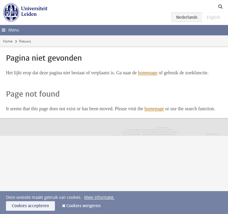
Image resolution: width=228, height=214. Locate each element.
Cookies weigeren (83, 206)
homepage (148, 72)
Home (7, 41)
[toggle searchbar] (220, 6)
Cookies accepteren (30, 206)
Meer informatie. (99, 197)
